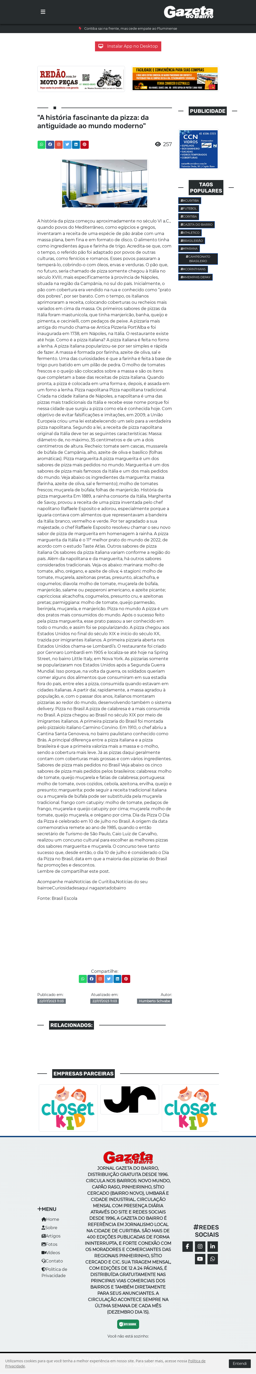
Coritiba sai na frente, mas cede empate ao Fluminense (130, 28)
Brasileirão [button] (192, 241)
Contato (52, 1261)
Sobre (49, 1227)
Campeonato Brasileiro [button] (198, 259)
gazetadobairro (110, 888)
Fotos (49, 1244)
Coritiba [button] (189, 216)
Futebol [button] (189, 208)
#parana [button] (189, 248)
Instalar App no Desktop (128, 46)
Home (50, 1219)
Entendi (240, 1363)
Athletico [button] (190, 232)
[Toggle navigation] (43, 12)
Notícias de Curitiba (94, 881)
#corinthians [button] (193, 269)
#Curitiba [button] (190, 200)
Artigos (51, 1236)
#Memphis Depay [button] (196, 277)
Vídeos (50, 1252)
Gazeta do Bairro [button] (197, 224)
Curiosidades (65, 888)
